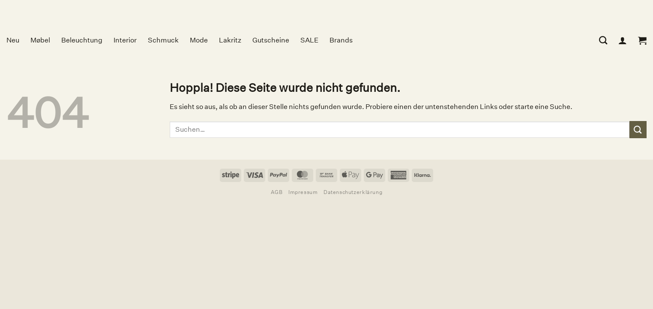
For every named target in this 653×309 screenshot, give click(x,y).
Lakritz (230, 40)
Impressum (303, 192)
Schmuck (163, 40)
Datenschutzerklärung (353, 192)
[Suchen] (603, 40)
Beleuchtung (81, 40)
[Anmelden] (622, 40)
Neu (12, 40)
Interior (125, 40)
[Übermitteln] (638, 129)
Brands (341, 40)
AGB (277, 192)
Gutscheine (270, 40)
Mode (199, 40)
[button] (642, 40)
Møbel (40, 40)
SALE (309, 40)
